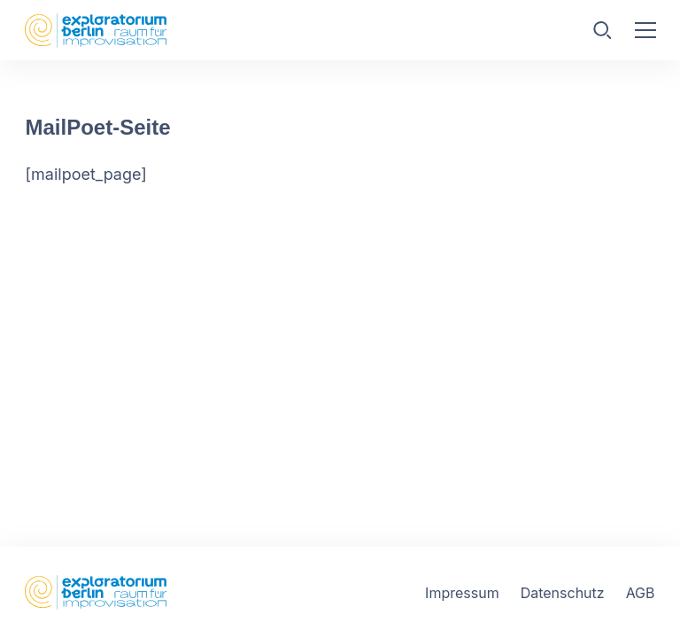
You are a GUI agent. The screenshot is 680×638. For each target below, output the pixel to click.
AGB (640, 593)
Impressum (462, 593)
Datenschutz (563, 593)
